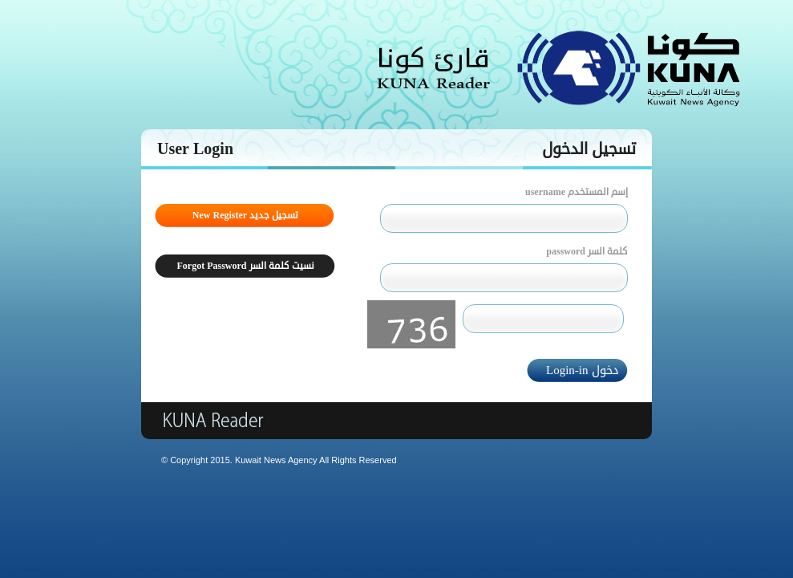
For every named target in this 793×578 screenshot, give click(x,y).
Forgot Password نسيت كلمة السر (245, 266)
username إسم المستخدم (576, 192)
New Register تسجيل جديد (245, 215)
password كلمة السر (587, 251)
